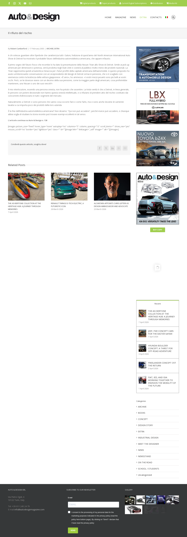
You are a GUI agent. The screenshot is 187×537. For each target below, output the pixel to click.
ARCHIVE (49, 48)
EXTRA (56, 48)
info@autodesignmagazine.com (29, 509)
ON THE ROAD (145, 462)
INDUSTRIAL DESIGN (148, 437)
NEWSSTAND (144, 456)
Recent (158, 303)
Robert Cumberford (19, 48)
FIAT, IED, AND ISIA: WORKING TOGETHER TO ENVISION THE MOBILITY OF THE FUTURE (162, 381)
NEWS (141, 450)
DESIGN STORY (145, 425)
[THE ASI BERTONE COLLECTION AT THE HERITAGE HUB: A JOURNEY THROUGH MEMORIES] (142, 311)
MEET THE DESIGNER (148, 443)
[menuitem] (166, 17)
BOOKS (141, 412)
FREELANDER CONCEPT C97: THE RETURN (162, 364)
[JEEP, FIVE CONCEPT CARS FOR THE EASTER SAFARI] (142, 331)
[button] (173, 17)
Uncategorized (145, 475)
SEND (73, 530)
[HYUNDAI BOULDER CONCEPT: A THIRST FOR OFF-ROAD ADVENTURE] (142, 345)
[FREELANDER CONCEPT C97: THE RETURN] (142, 363)
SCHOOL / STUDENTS (148, 468)
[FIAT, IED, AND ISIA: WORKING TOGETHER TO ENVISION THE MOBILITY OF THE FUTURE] (142, 377)
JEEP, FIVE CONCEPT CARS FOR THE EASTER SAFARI (161, 332)
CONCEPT (143, 419)
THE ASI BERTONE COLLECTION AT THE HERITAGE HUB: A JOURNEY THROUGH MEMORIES (24, 206)
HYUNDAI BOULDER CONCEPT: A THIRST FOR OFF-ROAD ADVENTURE (160, 348)
